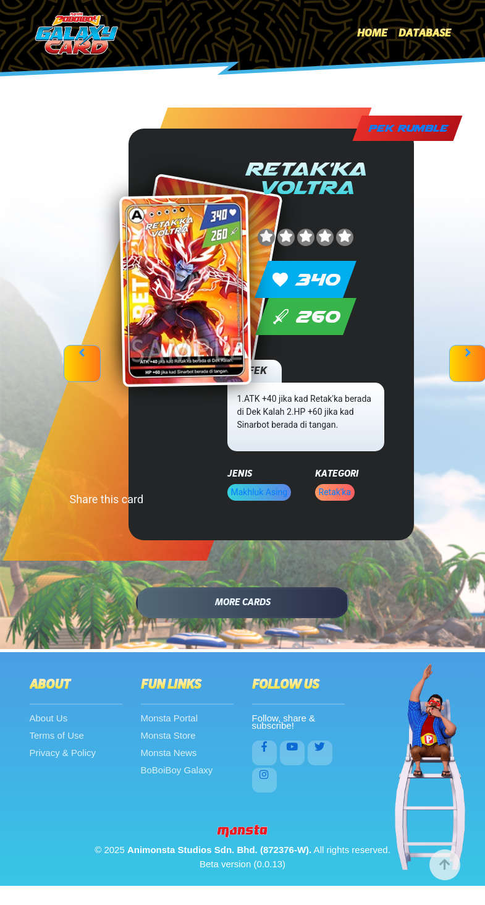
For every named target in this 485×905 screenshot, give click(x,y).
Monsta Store (168, 735)
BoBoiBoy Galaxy (177, 770)
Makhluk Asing (259, 492)
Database (425, 33)
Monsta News (169, 752)
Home (372, 33)
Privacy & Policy (63, 752)
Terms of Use (57, 735)
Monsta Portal (169, 718)
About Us (49, 718)
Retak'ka (335, 492)
